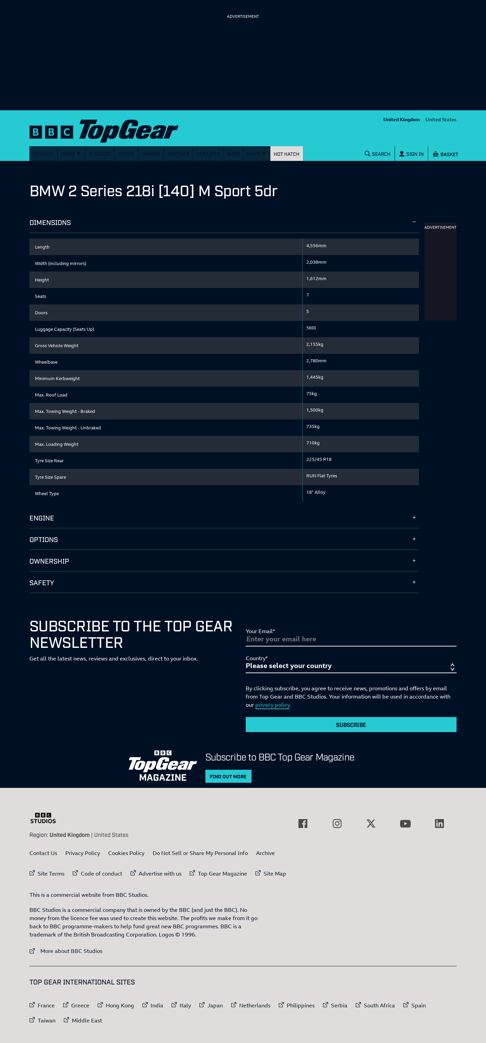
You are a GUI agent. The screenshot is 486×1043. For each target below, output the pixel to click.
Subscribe (351, 724)
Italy (185, 1005)
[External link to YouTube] (405, 823)
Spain (418, 1005)
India (157, 1005)
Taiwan (46, 1020)
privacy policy (272, 704)
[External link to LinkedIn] (439, 823)
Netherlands (254, 1005)
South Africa (379, 1005)
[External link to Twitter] (371, 823)
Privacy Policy (82, 853)
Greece (80, 1005)
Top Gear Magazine (222, 873)
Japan (215, 1005)
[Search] (378, 153)
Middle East (87, 1020)
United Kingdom (401, 119)
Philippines (301, 1005)
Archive (265, 853)
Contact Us (43, 853)
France (46, 1005)
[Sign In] (411, 153)
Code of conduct (101, 873)
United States (441, 119)
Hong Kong (120, 1005)
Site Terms (51, 873)
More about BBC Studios (65, 951)
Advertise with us (160, 873)
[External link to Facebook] (303, 823)
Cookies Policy (126, 853)
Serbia (339, 1005)
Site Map (275, 873)
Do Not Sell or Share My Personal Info (200, 853)
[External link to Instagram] (337, 823)
